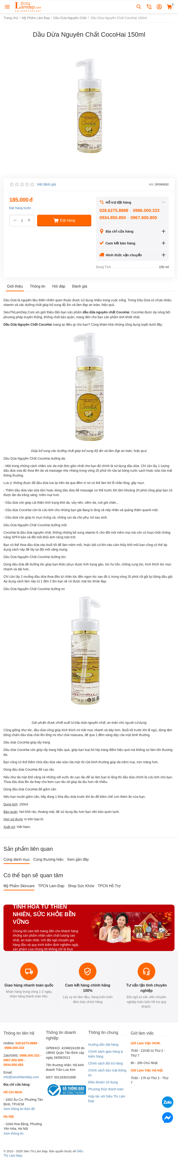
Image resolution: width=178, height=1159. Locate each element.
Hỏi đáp (58, 286)
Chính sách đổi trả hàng (105, 1063)
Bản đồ (29, 1109)
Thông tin (37, 286)
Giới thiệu (15, 286)
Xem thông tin (13, 1109)
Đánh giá (79, 286)
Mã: (151, 184)
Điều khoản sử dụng (103, 1082)
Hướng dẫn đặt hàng (103, 1044)
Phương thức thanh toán (106, 1089)
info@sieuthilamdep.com (21, 1077)
